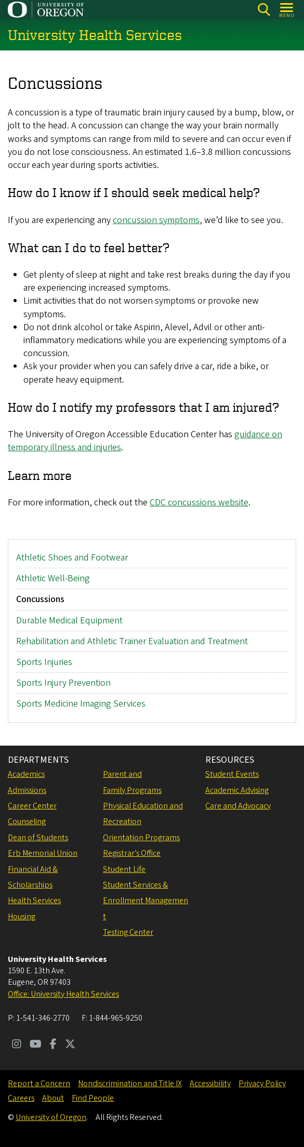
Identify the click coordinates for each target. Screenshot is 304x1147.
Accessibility (210, 1083)
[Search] (263, 9)
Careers (21, 1098)
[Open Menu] (287, 10)
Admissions (27, 790)
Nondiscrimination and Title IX (130, 1083)
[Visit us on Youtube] (35, 1045)
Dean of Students (38, 837)
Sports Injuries (44, 661)
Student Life (124, 869)
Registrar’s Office (132, 853)
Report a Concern (39, 1083)
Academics (26, 774)
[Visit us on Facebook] (53, 1045)
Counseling (27, 821)
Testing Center (128, 932)
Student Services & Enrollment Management (145, 900)
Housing (21, 916)
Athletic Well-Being (53, 578)
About (53, 1098)
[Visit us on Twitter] (70, 1045)
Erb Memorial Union (42, 853)
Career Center (32, 806)
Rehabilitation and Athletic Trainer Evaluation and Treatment (132, 640)
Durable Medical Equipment (69, 620)
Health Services (34, 900)
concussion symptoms (156, 220)
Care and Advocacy (238, 806)
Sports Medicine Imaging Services (81, 703)
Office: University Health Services (63, 994)
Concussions (40, 599)
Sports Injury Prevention (63, 682)
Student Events (232, 774)
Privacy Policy (262, 1083)
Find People (93, 1098)
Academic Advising (237, 790)
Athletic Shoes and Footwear (72, 557)
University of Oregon (51, 1117)
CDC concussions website (199, 502)
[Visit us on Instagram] (16, 1045)
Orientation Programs (141, 837)
